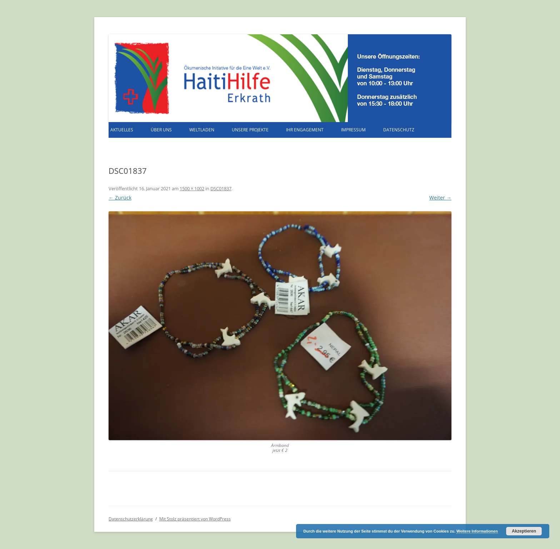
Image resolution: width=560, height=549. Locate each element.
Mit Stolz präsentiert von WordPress (195, 519)
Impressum (353, 130)
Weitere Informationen (477, 531)
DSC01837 (220, 188)
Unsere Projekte (250, 130)
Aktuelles (121, 130)
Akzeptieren (524, 531)
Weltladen (201, 130)
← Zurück (120, 197)
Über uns (161, 130)
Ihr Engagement (305, 130)
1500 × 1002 (192, 188)
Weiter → (440, 197)
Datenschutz (398, 130)
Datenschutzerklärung (131, 519)
